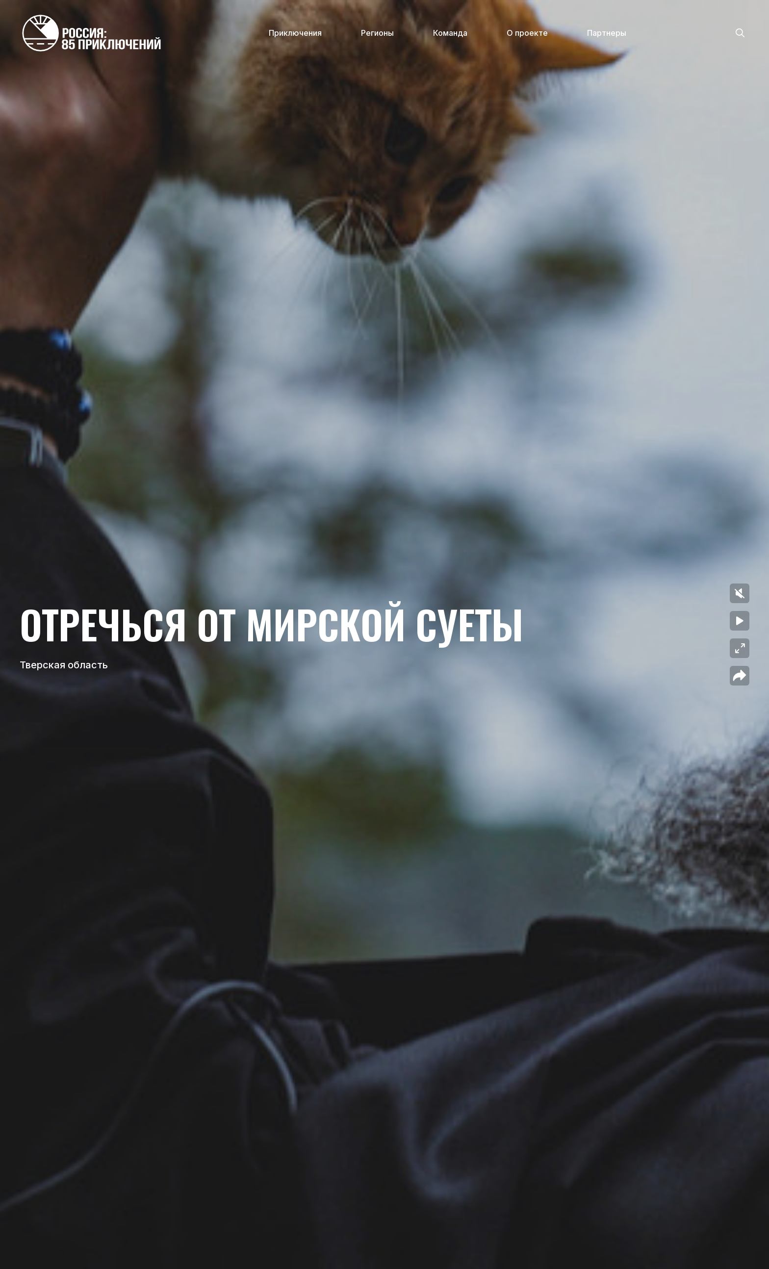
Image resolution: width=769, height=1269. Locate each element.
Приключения (295, 33)
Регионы (377, 33)
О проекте (527, 33)
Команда (450, 33)
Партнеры (606, 33)
